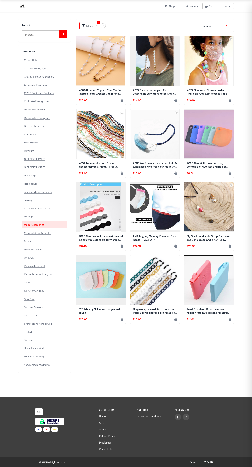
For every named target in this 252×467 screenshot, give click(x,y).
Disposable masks (34, 126)
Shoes (27, 282)
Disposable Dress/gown (37, 117)
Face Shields (31, 142)
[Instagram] (186, 417)
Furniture (29, 150)
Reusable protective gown (38, 274)
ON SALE (29, 257)
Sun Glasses (30, 315)
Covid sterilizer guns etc (37, 101)
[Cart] (209, 6)
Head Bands (30, 183)
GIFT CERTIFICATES (34, 158)
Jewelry (28, 200)
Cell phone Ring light (35, 68)
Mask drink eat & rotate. (37, 232)
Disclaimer (105, 442)
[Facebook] (178, 417)
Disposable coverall (34, 109)
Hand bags (30, 175)
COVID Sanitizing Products (39, 92)
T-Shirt (28, 331)
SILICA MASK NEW (34, 290)
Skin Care (29, 298)
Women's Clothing (34, 356)
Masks (27, 241)
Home (102, 416)
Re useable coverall (34, 265)
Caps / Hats (30, 60)
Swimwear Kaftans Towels (38, 323)
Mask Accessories (34, 224)
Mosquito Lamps (33, 249)
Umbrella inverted (34, 348)
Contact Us (105, 449)
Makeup (28, 216)
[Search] (191, 6)
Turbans (28, 340)
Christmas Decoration (36, 84)
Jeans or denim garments (38, 191)
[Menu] (226, 6)
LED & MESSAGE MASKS (37, 208)
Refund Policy (107, 436)
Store (102, 422)
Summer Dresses (33, 307)
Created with (201, 462)
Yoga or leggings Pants (37, 364)
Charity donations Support (39, 76)
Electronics (30, 134)
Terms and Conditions (149, 415)
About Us (104, 429)
